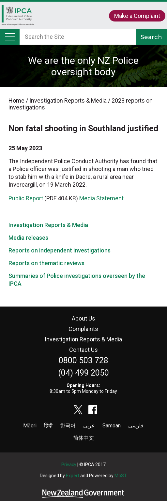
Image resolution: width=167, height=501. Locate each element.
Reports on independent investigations (59, 250)
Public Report (25, 198)
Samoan (111, 425)
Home (18, 16)
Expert (72, 475)
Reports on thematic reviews (46, 263)
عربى (89, 425)
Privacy (68, 464)
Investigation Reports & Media (48, 225)
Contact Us (83, 349)
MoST (120, 475)
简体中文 (83, 438)
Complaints (83, 328)
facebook (93, 410)
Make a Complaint (137, 15)
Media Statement (101, 198)
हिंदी (48, 425)
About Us (83, 318)
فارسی (136, 425)
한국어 (68, 425)
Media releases (28, 237)
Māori (30, 425)
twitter (78, 410)
